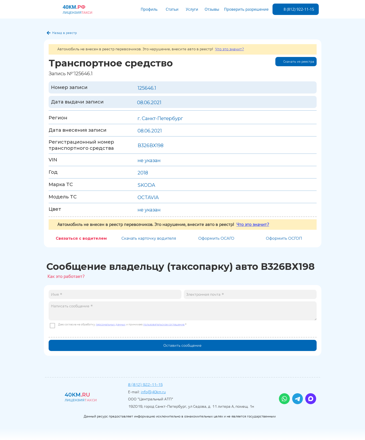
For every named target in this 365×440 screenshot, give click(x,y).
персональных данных (110, 324)
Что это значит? (229, 49)
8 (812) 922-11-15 (145, 384)
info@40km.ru (153, 392)
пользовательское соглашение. (164, 324)
